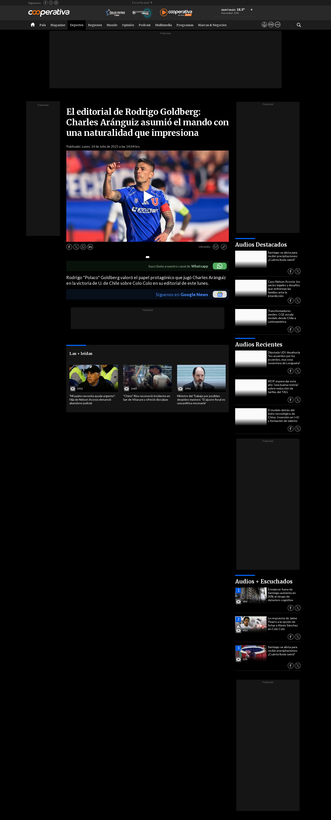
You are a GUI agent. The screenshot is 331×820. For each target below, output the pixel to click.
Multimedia (163, 25)
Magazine (57, 25)
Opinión (128, 25)
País (42, 25)
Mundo (112, 25)
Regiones (95, 25)
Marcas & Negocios (212, 25)
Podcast (145, 25)
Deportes (76, 25)
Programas (184, 25)
